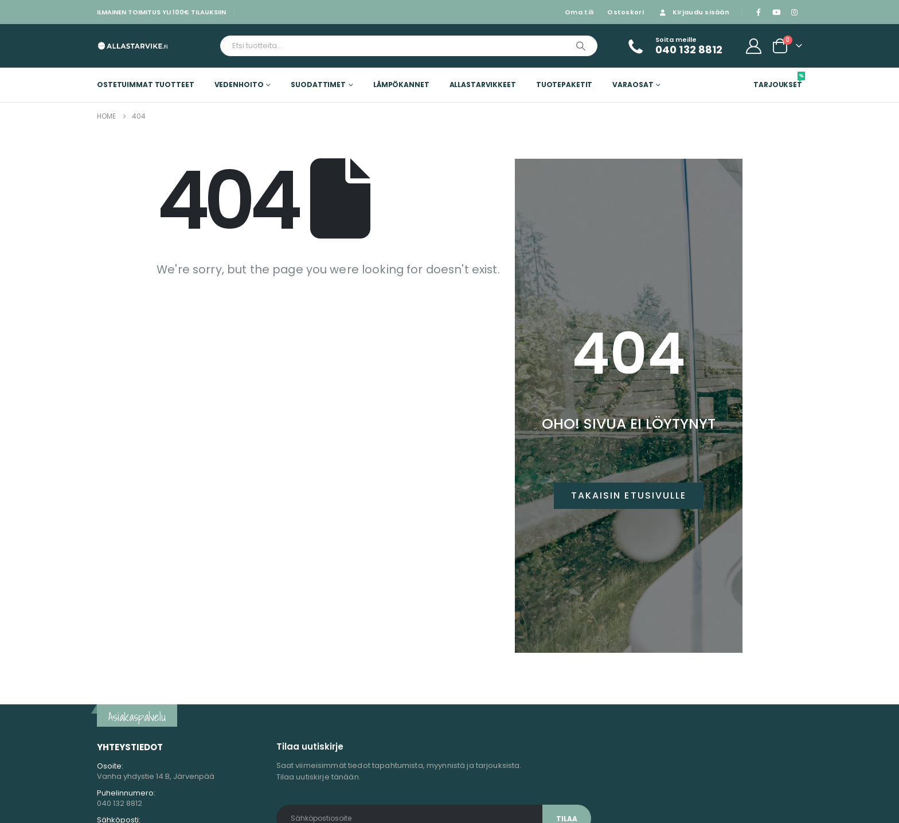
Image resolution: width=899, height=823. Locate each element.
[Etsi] (581, 46)
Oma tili (579, 12)
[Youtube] (776, 12)
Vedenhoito (239, 84)
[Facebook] (758, 12)
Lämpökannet (401, 84)
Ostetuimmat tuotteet (145, 84)
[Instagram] (794, 12)
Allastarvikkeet (483, 84)
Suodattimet (318, 84)
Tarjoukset (777, 80)
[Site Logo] (133, 45)
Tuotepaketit (564, 84)
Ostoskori (625, 12)
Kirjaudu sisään (693, 12)
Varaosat (632, 84)
